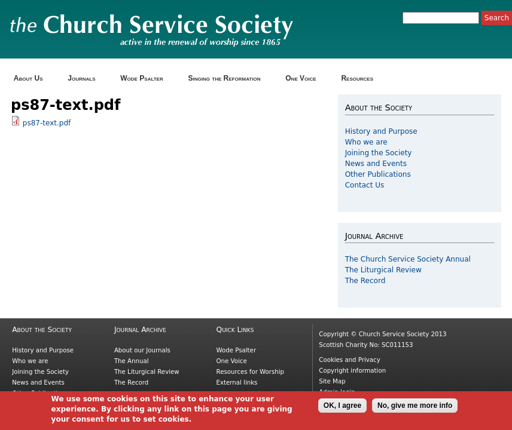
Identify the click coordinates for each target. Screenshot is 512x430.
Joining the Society (378, 153)
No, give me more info (414, 408)
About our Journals (142, 350)
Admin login (337, 392)
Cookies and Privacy (349, 360)
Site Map (332, 381)
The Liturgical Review (383, 270)
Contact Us (365, 185)
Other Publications (378, 174)
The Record (365, 281)
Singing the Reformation (228, 78)
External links (237, 382)
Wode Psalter (146, 78)
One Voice (304, 78)
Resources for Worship (250, 371)
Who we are (366, 142)
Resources (361, 78)
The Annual (131, 361)
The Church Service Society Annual (408, 259)
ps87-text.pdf (47, 123)
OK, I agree (342, 408)
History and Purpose (381, 131)
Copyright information (352, 370)
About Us (32, 78)
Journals (85, 78)
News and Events (376, 163)
